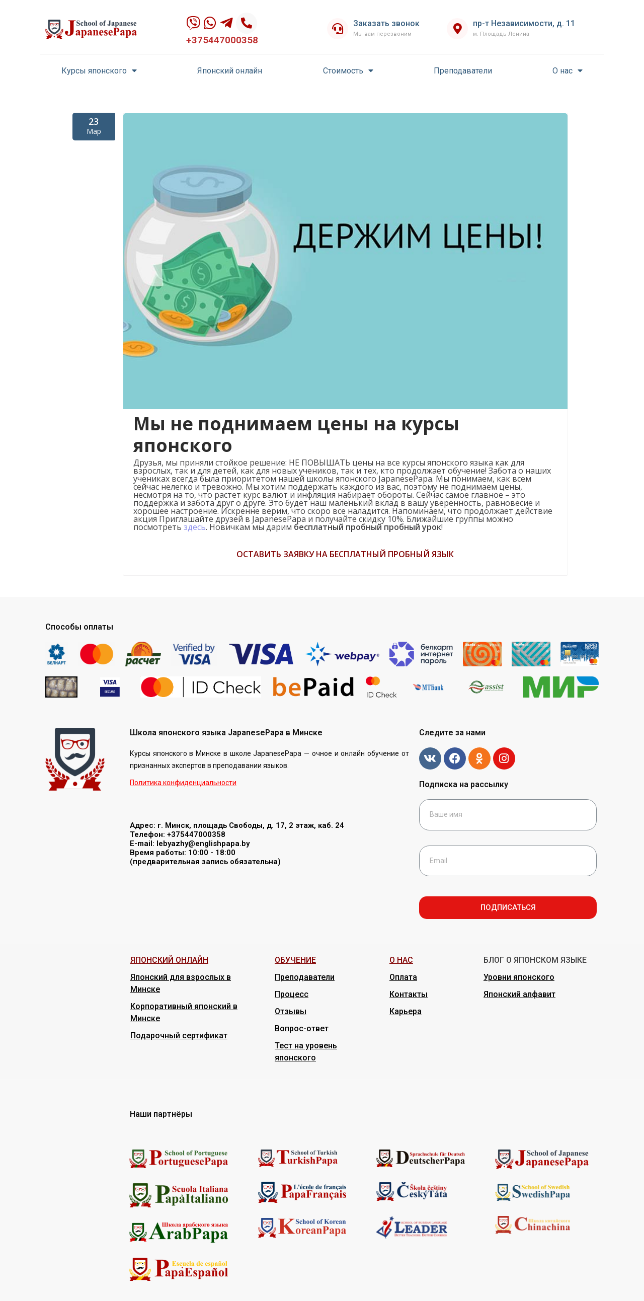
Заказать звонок (386, 23)
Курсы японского (99, 70)
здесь (195, 526)
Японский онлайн (229, 70)
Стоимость (348, 70)
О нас (567, 70)
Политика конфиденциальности (183, 783)
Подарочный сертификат (178, 1035)
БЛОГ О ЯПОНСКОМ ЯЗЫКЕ (535, 960)
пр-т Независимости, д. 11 (524, 23)
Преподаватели (463, 70)
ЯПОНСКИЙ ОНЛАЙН (169, 960)
